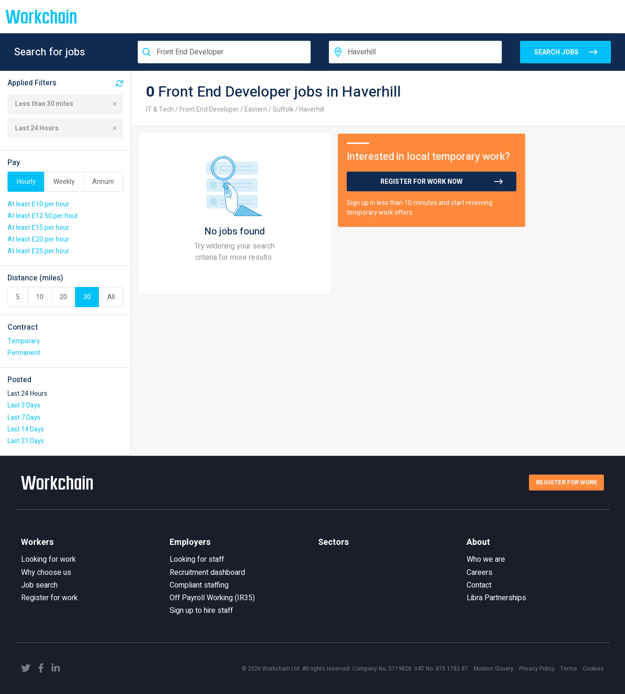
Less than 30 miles (66, 104)
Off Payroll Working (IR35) (212, 597)
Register (566, 482)
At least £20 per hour (38, 239)
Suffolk (283, 109)
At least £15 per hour (38, 228)
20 (63, 297)
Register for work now (421, 182)
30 (87, 297)
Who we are (486, 559)
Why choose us (46, 572)
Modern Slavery (493, 668)
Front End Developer (209, 109)
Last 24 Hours (66, 128)
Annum (103, 182)
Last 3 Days (23, 405)
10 (40, 297)
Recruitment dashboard (207, 572)
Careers (479, 572)
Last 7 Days (23, 417)
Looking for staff (197, 559)
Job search (39, 585)
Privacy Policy (537, 668)
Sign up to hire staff (201, 610)
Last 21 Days (25, 441)
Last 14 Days (25, 429)
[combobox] (224, 52)
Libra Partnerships (496, 597)
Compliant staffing (199, 585)
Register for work (49, 597)
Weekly (63, 182)
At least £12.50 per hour (42, 216)
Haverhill (311, 109)
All (111, 297)
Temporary (23, 341)
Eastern (256, 109)
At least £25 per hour (38, 251)
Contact (479, 585)
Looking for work (48, 559)
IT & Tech (160, 109)
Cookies (593, 668)
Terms (568, 668)
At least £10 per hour (38, 204)
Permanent (23, 353)
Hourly (26, 182)
